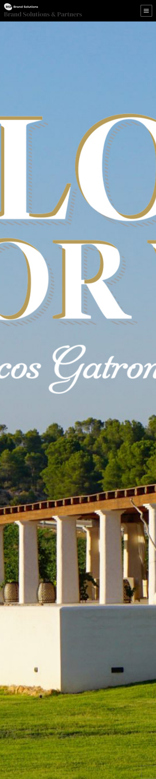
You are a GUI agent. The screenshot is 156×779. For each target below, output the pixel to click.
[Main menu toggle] (146, 10)
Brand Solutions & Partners (43, 14)
